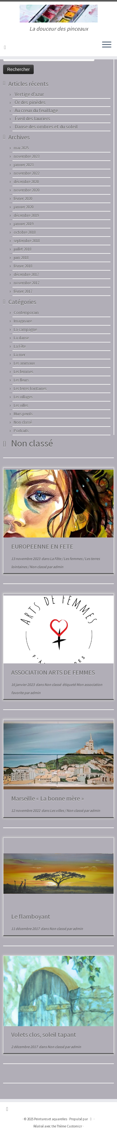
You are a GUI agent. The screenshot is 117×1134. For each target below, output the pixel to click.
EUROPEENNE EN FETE (42, 546)
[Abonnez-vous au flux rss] (6, 47)
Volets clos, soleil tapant (43, 1034)
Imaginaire (23, 321)
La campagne (25, 329)
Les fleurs (21, 380)
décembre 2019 (26, 215)
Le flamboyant (30, 916)
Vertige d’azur (29, 94)
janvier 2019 (23, 224)
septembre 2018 (27, 240)
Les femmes (23, 371)
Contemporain (26, 312)
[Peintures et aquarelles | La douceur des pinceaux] (58, 13)
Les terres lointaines (30, 388)
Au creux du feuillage (36, 110)
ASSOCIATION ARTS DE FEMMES (53, 672)
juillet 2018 (22, 249)
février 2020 (23, 198)
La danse (21, 338)
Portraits (21, 430)
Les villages (23, 397)
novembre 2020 (26, 190)
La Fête (20, 346)
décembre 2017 (26, 274)
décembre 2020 (26, 181)
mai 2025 (21, 148)
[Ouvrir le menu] (106, 45)
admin (58, 566)
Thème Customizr (69, 1126)
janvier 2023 (23, 164)
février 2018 (23, 266)
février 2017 (23, 291)
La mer (19, 354)
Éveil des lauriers (32, 118)
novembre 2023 (26, 156)
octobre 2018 (25, 232)
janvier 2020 (23, 207)
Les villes (21, 405)
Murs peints (23, 414)
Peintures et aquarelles (50, 1119)
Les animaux (24, 363)
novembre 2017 (26, 283)
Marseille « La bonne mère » (47, 798)
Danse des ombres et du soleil (46, 126)
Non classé (23, 422)
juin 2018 (21, 257)
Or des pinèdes (30, 102)
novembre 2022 (26, 173)
